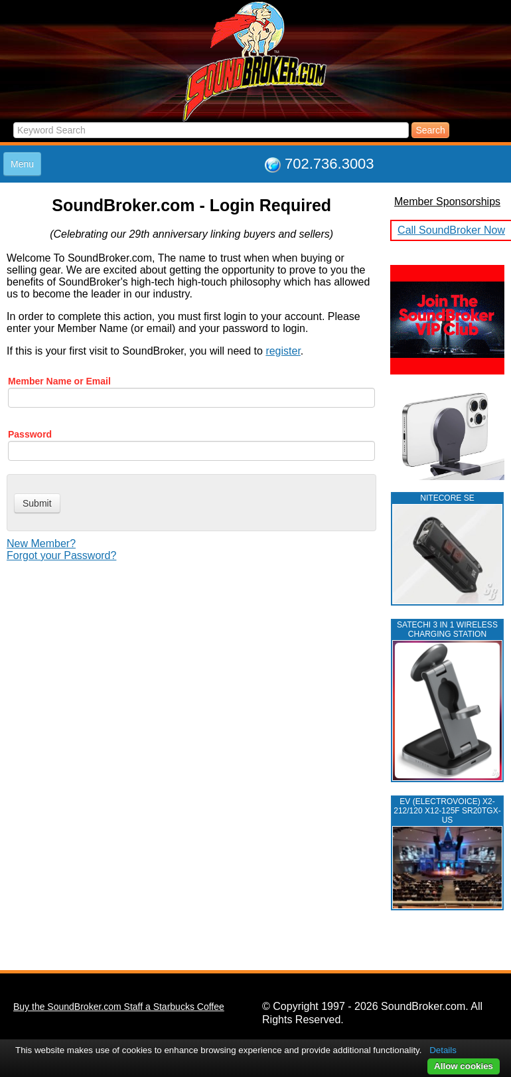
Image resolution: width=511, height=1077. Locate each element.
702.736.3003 (329, 163)
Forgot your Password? (61, 555)
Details (443, 1050)
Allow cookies (463, 1066)
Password (30, 434)
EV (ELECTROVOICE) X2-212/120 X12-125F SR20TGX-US (447, 811)
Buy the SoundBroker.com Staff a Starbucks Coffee (118, 1006)
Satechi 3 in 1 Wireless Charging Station (447, 629)
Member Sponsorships (447, 201)
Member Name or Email (59, 381)
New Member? (41, 543)
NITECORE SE (447, 498)
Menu (22, 164)
